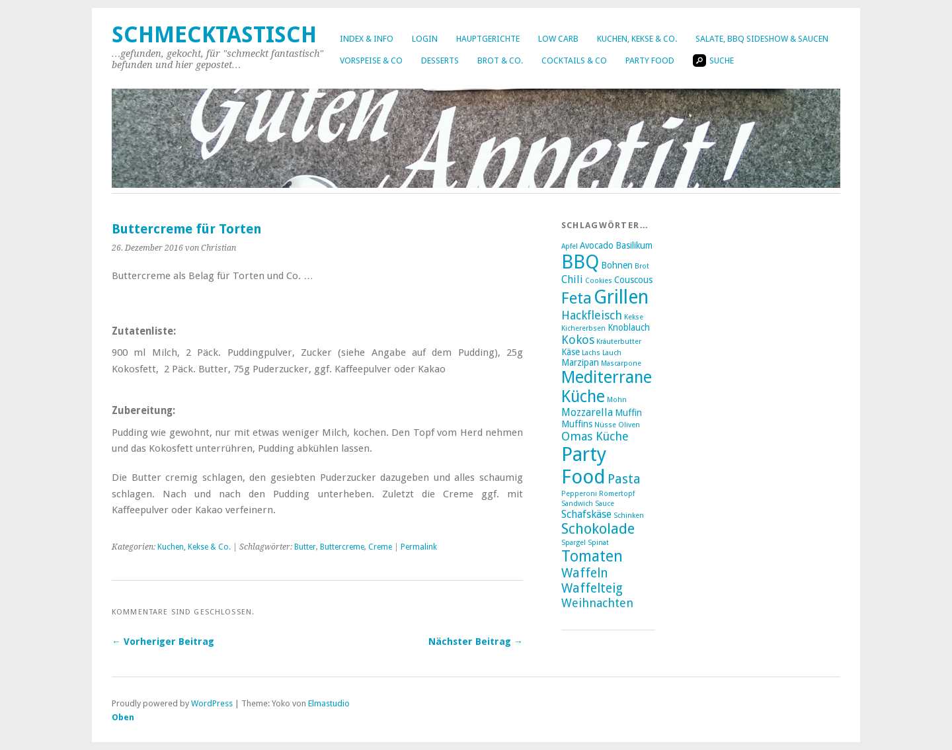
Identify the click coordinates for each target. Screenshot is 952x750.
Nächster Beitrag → (475, 641)
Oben (123, 717)
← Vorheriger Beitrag (163, 641)
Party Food (649, 60)
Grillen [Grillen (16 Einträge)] (621, 297)
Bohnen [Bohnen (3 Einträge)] (617, 265)
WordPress (212, 703)
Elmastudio (329, 703)
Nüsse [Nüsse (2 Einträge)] (605, 425)
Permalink (419, 547)
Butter (305, 547)
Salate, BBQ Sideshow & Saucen (761, 39)
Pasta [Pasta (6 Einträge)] (624, 479)
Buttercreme (342, 547)
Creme (380, 547)
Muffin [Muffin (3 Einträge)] (628, 412)
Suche (713, 60)
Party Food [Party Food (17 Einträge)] (583, 465)
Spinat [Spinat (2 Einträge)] (598, 542)
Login (425, 39)
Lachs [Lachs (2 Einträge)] (591, 353)
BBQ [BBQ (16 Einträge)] (580, 262)
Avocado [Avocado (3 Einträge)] (597, 245)
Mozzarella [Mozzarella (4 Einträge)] (587, 412)
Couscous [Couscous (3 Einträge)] (633, 279)
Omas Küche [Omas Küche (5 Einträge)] (595, 436)
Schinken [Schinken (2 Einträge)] (629, 515)
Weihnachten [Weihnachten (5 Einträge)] (597, 603)
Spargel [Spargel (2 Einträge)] (573, 542)
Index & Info (366, 39)
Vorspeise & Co (371, 60)
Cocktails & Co (574, 60)
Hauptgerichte (488, 39)
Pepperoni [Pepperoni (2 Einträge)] (579, 493)
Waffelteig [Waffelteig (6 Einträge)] (592, 588)
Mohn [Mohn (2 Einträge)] (617, 400)
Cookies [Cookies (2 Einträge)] (598, 280)
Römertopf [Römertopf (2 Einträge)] (617, 493)
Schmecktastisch (214, 35)
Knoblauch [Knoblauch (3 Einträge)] (629, 327)
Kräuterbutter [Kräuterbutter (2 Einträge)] (618, 341)
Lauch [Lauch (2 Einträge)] (611, 353)
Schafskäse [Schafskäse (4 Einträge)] (586, 514)
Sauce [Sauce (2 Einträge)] (604, 503)
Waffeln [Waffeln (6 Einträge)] (584, 573)
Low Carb (558, 39)
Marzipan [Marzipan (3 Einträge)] (580, 362)
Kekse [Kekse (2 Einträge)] (633, 317)
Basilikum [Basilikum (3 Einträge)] (634, 245)
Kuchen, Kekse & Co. (637, 39)
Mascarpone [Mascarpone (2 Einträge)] (621, 363)
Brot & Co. (500, 60)
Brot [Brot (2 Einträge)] (642, 266)
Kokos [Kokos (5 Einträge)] (577, 340)
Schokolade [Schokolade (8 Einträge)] (598, 529)
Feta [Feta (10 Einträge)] (576, 298)
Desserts (440, 60)
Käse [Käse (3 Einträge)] (570, 352)
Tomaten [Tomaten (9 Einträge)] (592, 556)
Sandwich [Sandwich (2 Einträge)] (577, 503)
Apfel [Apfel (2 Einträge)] (569, 246)
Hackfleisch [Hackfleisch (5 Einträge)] (591, 315)
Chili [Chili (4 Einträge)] (572, 279)
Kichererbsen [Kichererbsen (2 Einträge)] (583, 328)
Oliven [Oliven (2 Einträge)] (629, 425)
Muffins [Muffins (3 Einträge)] (576, 424)
